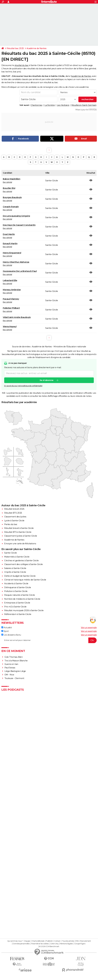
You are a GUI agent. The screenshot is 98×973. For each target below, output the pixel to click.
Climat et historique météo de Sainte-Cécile (25, 579)
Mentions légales (66, 944)
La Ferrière (49, 105)
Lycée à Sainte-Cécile (14, 520)
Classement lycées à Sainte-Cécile (20, 536)
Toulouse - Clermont (14, 678)
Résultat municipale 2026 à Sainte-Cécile (23, 610)
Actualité (6, 627)
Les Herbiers (63, 105)
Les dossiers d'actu (11, 635)
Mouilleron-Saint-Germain (83, 105)
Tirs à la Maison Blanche (16, 660)
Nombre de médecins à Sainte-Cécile (22, 599)
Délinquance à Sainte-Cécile (17, 587)
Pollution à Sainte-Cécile (15, 591)
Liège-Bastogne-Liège (15, 671)
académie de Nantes (81, 76)
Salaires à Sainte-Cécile (15, 568)
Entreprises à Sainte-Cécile (17, 602)
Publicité (49, 941)
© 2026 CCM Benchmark (49, 946)
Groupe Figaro (79, 944)
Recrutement (85, 941)
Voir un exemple (89, 627)
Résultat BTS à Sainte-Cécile (17, 532)
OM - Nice (9, 674)
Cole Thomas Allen (13, 657)
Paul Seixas (9, 667)
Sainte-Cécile (10, 553)
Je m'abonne (46, 380)
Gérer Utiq (54, 944)
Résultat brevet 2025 (14, 509)
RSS (77, 941)
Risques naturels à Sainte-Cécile (19, 595)
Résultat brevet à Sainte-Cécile (19, 528)
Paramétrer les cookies (40, 944)
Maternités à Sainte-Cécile (16, 556)
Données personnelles (21, 944)
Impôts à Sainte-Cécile (15, 572)
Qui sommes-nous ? (15, 941)
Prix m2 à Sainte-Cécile (15, 606)
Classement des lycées (15, 516)
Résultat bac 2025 (15, 48)
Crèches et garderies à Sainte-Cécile (21, 560)
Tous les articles (68, 941)
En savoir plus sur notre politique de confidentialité (23, 386)
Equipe (27, 941)
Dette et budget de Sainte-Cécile (19, 576)
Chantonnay (36, 105)
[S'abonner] (49, 640)
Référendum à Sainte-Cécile (17, 614)
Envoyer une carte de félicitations (20, 543)
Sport (5, 631)
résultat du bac (21, 65)
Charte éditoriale (38, 941)
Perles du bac (10, 524)
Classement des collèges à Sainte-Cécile (23, 564)
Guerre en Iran (11, 664)
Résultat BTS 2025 (13, 513)
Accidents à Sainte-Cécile (16, 583)
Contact (57, 941)
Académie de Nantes (36, 48)
